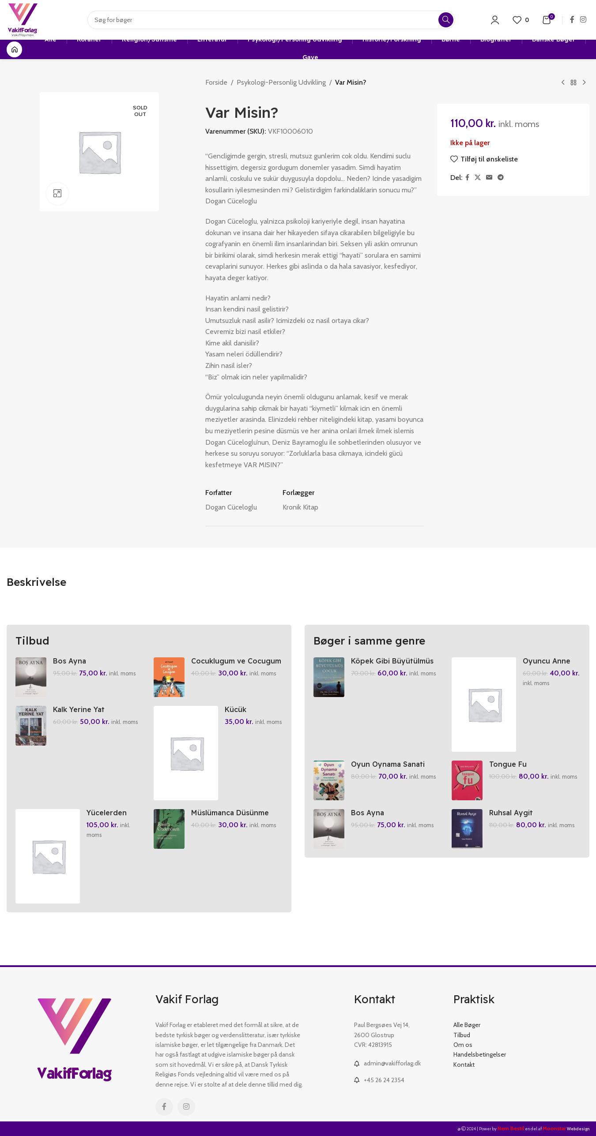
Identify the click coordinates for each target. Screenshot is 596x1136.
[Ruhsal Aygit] (467, 829)
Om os (462, 1045)
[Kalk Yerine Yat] (30, 726)
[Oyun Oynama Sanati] (328, 780)
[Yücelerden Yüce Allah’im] (47, 856)
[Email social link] (489, 178)
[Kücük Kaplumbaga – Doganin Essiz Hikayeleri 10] (186, 753)
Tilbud (461, 1035)
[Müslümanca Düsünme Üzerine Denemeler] (169, 829)
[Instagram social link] (583, 19)
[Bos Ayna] (30, 677)
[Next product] (584, 83)
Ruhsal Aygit (511, 812)
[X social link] (477, 178)
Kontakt (464, 1065)
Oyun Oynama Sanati (388, 764)
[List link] (397, 1063)
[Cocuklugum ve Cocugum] (169, 677)
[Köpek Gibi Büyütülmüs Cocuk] (328, 677)
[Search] (271, 20)
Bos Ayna (69, 660)
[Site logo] (23, 19)
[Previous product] (563, 83)
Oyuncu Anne (546, 660)
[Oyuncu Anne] (484, 704)
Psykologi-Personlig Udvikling (281, 82)
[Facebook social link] (572, 19)
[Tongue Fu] (467, 780)
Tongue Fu (508, 764)
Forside (216, 82)
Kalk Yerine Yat (79, 709)
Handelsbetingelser (479, 1054)
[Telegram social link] (500, 178)
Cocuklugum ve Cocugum (236, 660)
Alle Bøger (466, 1025)
